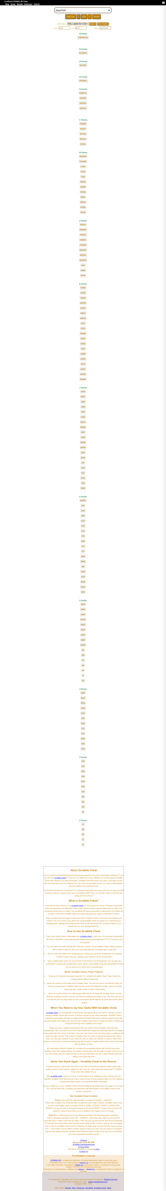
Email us (83, 1140)
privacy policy (83, 1147)
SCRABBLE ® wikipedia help (84, 1144)
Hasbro (81, 1169)
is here (97, 1149)
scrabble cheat (60, 878)
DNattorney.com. (110, 1179)
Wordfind (89, 1188)
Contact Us (83, 1151)
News (109, 1188)
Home (13, 4)
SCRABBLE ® (55, 1160)
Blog (7, 4)
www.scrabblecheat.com (97, 1182)
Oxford (36, 4)
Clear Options (103, 24)
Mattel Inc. (79, 1165)
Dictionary (28, 4)
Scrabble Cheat (100, 1188)
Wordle (20, 4)
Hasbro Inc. (84, 1162)
